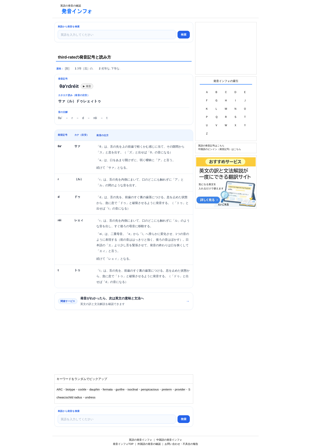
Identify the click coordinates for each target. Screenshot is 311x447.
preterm (167, 389)
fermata (108, 389)
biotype (70, 389)
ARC (60, 389)
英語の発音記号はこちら (211, 145)
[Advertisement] (168, 9)
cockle (82, 389)
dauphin (94, 389)
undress (90, 397)
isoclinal (133, 389)
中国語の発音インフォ (169, 439)
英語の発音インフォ (140, 439)
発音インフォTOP (123, 443)
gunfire (120, 389)
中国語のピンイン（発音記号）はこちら (219, 149)
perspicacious (150, 389)
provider (180, 389)
